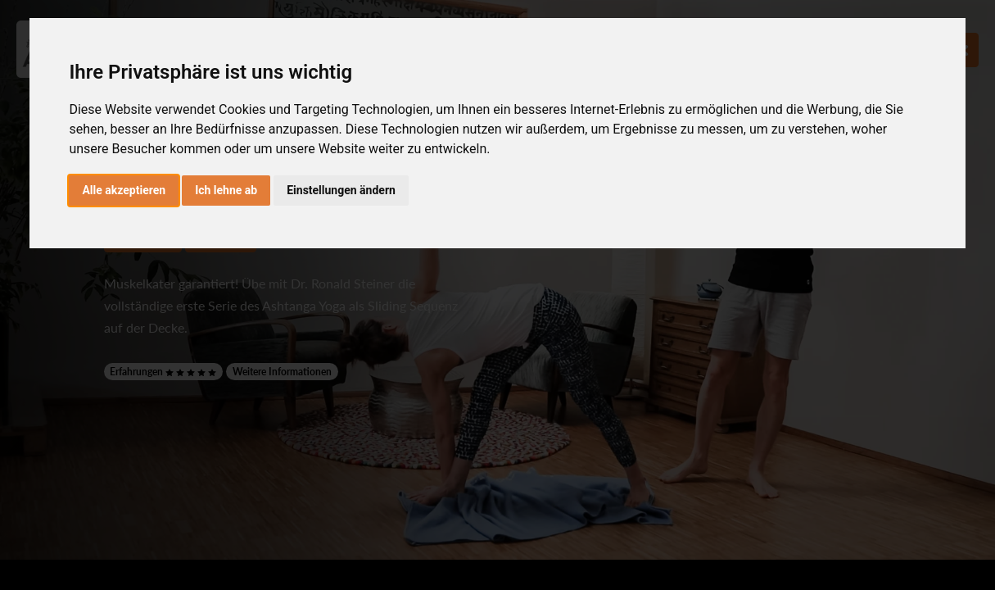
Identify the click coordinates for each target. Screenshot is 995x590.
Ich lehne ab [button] (226, 190)
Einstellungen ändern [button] (341, 190)
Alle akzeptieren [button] (123, 190)
